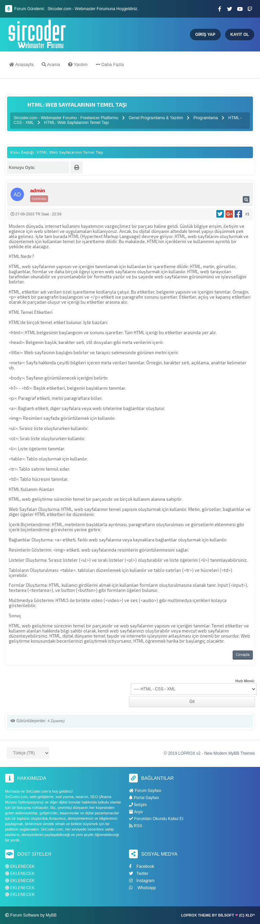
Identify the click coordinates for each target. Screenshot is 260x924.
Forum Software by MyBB (33, 915)
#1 (247, 214)
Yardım (77, 65)
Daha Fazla (110, 65)
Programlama (206, 117)
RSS (135, 825)
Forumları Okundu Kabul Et (156, 818)
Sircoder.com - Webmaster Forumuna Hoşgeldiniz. (92, 8)
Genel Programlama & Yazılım (156, 117)
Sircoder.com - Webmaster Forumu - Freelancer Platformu (67, 117)
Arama (51, 65)
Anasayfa (21, 65)
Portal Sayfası (144, 797)
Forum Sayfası (145, 790)
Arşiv (136, 812)
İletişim (138, 804)
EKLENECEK (20, 866)
